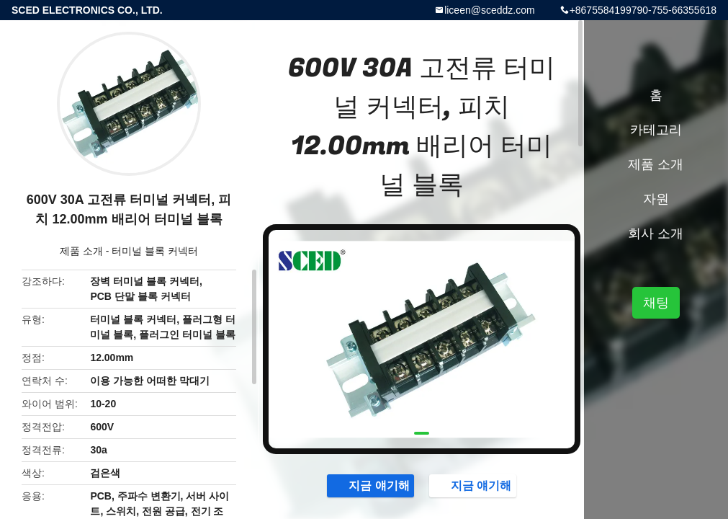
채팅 (656, 303)
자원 (656, 199)
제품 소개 (81, 251)
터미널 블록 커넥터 (155, 251)
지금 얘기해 (371, 485)
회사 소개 (655, 233)
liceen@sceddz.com (489, 10)
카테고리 (656, 130)
